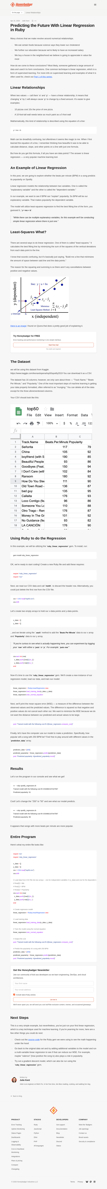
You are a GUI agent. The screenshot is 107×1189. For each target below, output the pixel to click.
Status (58, 1146)
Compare (14, 1165)
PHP (35, 1141)
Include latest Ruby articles (24, 995)
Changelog (15, 1169)
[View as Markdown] (34, 21)
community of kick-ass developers (34, 975)
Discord (59, 1141)
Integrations (15, 1156)
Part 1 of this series (43, 77)
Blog (58, 1133)
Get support (60, 1125)
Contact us (83, 1133)
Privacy (80, 1182)
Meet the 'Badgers (85, 1125)
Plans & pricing (16, 1161)
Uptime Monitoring (18, 1129)
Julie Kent (25, 21)
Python (36, 1133)
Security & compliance (87, 1141)
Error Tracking (16, 1125)
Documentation (61, 1129)
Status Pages (16, 1133)
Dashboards (15, 1137)
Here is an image (18, 326)
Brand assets (83, 1137)
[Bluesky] (87, 1182)
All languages (39, 1146)
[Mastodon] (91, 1182)
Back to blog (16, 1096)
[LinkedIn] (94, 1182)
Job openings (84, 1129)
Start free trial (53, 345)
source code (34, 1039)
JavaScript (37, 1129)
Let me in (53, 1000)
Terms (72, 1182)
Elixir (35, 1137)
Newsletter (60, 1137)
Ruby (36, 1125)
